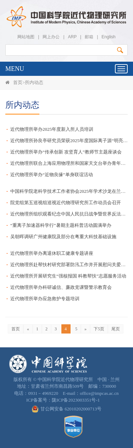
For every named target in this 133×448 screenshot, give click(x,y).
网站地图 (25, 36)
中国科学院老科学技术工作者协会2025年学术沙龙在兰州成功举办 (69, 191)
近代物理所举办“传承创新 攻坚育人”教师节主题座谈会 (66, 152)
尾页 (115, 328)
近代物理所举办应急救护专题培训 (50, 298)
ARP (72, 36)
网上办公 (51, 36)
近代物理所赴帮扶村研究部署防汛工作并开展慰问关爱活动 (69, 264)
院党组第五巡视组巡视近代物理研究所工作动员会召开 (65, 202)
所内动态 (34, 82)
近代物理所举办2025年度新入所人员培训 (51, 129)
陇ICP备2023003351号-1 (76, 400)
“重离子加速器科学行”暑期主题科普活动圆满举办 (60, 225)
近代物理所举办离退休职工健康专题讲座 (51, 253)
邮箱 (89, 36)
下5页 (99, 328)
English (108, 36)
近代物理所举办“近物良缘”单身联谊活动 (51, 174)
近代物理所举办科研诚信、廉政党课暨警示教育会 (61, 287)
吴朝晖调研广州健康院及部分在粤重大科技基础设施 (63, 236)
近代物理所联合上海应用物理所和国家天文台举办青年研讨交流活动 (69, 163)
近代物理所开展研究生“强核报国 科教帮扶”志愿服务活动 (68, 276)
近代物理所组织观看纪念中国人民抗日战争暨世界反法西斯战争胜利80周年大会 (69, 214)
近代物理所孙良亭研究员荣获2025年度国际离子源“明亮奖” (69, 140)
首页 (17, 82)
